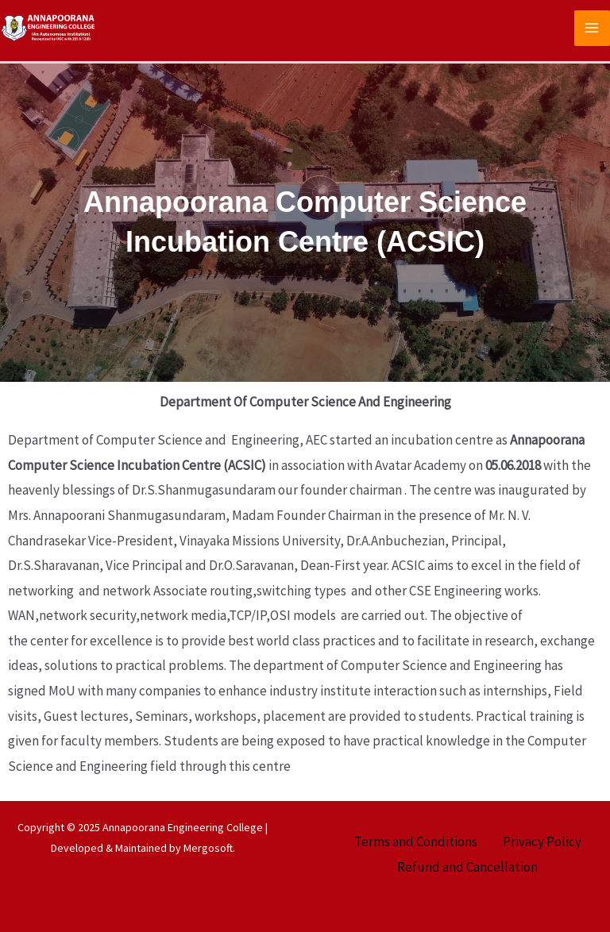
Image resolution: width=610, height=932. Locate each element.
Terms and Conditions (415, 841)
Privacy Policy (542, 841)
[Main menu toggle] (592, 28)
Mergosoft (208, 848)
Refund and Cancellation (467, 867)
